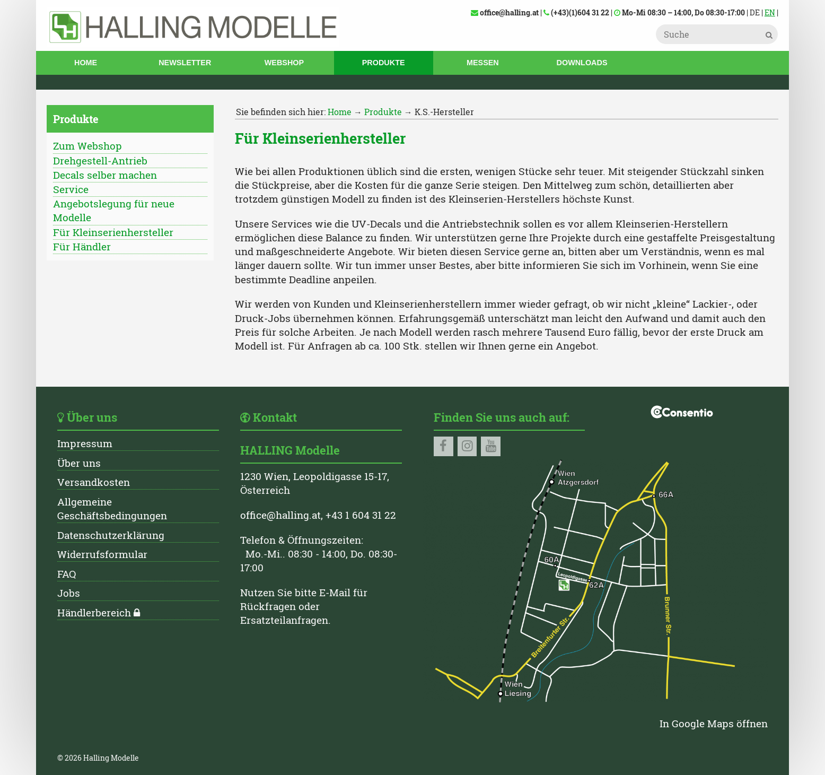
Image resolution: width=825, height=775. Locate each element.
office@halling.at (280, 514)
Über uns (79, 462)
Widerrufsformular (102, 554)
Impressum (84, 443)
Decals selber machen (105, 174)
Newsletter (185, 62)
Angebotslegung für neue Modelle (113, 210)
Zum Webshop (87, 145)
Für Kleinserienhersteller (113, 232)
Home (85, 62)
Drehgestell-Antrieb (100, 160)
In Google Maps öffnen (714, 723)
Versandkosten (93, 482)
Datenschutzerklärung (110, 535)
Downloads (582, 62)
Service (71, 189)
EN (770, 12)
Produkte (383, 62)
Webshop (284, 62)
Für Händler (82, 246)
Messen (483, 62)
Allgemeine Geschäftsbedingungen (112, 508)
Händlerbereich (94, 612)
